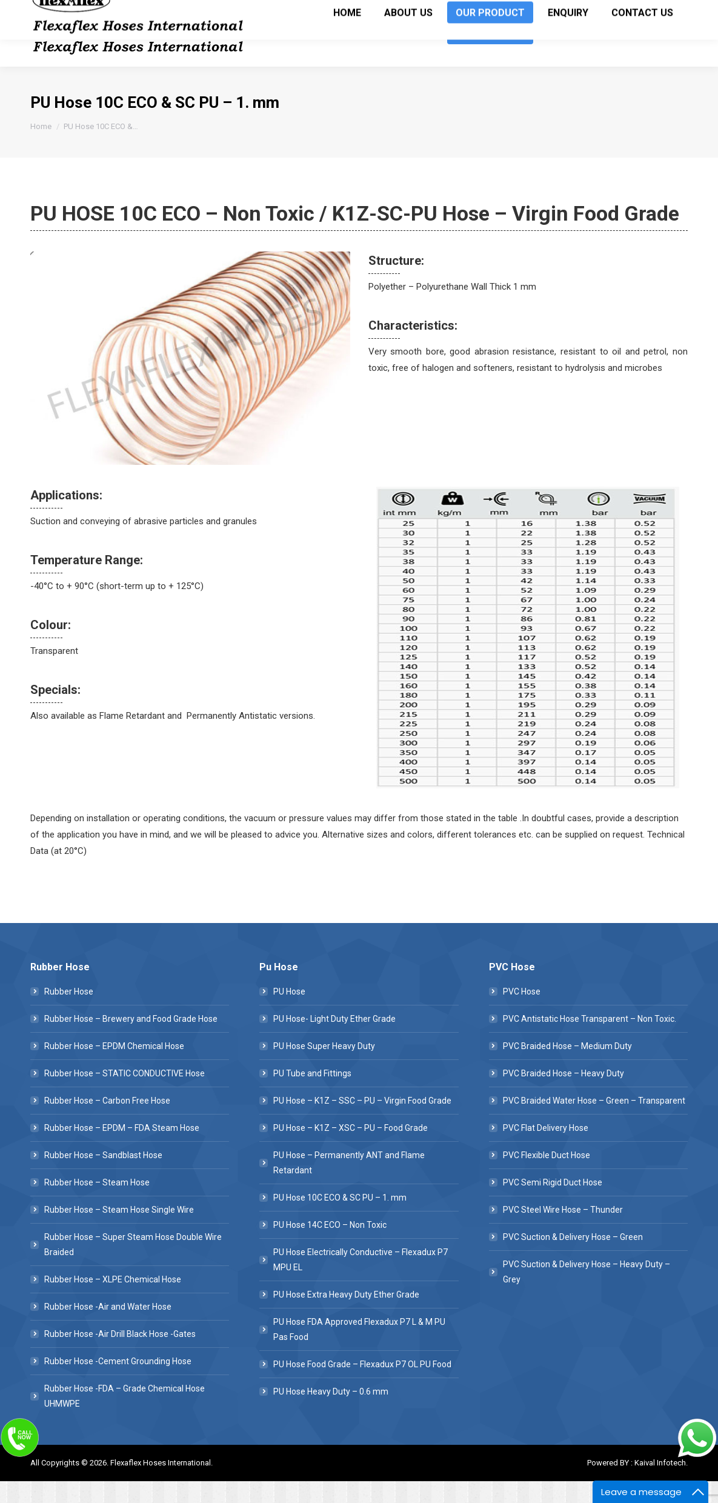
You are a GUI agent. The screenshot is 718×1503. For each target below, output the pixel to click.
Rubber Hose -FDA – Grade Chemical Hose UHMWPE (124, 1417)
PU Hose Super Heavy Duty (324, 1068)
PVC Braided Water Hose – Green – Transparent (594, 1122)
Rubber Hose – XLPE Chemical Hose (112, 1301)
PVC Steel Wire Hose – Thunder (563, 1231)
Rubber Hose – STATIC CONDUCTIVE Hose (124, 1095)
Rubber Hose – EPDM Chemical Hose (114, 1068)
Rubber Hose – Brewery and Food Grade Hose (131, 1040)
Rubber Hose (68, 1013)
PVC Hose (521, 1013)
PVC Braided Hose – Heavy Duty (563, 1095)
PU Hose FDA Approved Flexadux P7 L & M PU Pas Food (359, 1351)
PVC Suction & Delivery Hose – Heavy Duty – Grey (586, 1293)
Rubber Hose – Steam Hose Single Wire (119, 1231)
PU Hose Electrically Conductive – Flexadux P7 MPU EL (360, 1281)
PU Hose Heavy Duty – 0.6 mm (330, 1413)
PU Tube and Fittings (312, 1095)
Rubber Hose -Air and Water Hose (107, 1328)
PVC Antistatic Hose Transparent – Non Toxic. (589, 1040)
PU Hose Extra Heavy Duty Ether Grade (346, 1316)
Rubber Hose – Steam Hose (97, 1204)
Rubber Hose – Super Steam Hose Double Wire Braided (133, 1266)
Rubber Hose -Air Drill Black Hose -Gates (120, 1356)
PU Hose (289, 1013)
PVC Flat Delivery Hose (545, 1150)
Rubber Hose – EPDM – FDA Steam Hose (121, 1150)
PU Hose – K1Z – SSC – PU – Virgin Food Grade (362, 1122)
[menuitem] (347, 55)
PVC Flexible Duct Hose (546, 1177)
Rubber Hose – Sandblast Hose (103, 1177)
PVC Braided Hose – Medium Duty (567, 1068)
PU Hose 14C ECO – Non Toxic (330, 1246)
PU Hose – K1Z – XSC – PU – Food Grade (350, 1150)
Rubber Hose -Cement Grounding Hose (117, 1383)
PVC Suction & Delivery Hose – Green (573, 1259)
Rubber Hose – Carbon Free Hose (107, 1122)
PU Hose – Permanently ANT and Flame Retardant (349, 1184)
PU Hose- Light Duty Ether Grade (334, 1040)
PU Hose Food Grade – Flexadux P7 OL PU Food (362, 1386)
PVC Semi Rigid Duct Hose (552, 1204)
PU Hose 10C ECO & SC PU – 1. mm (340, 1219)
